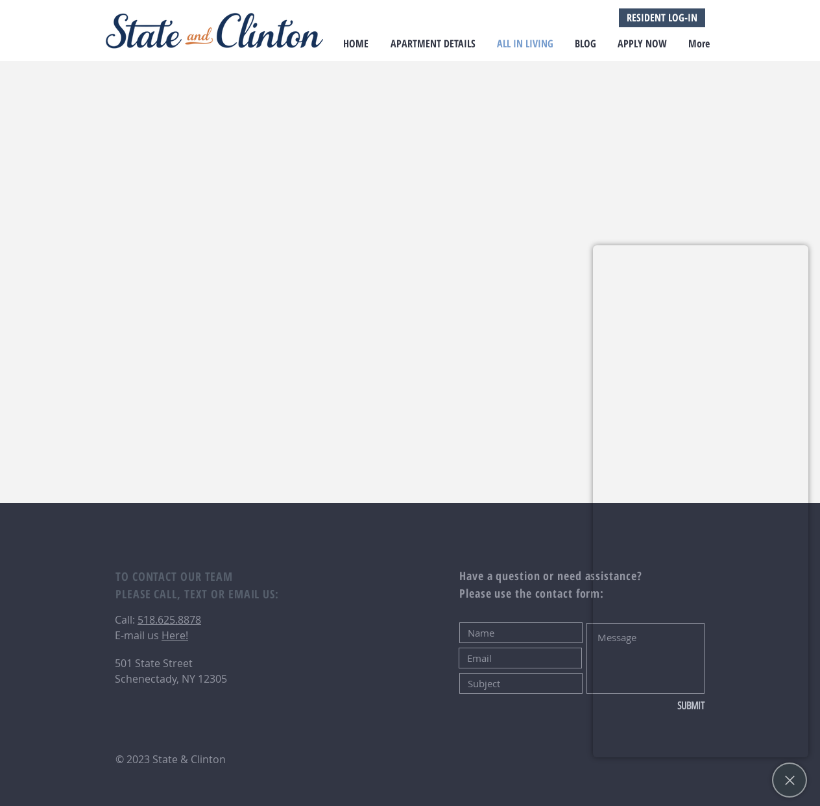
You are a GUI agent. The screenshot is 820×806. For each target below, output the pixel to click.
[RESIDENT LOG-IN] (662, 17)
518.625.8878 (169, 620)
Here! (175, 635)
